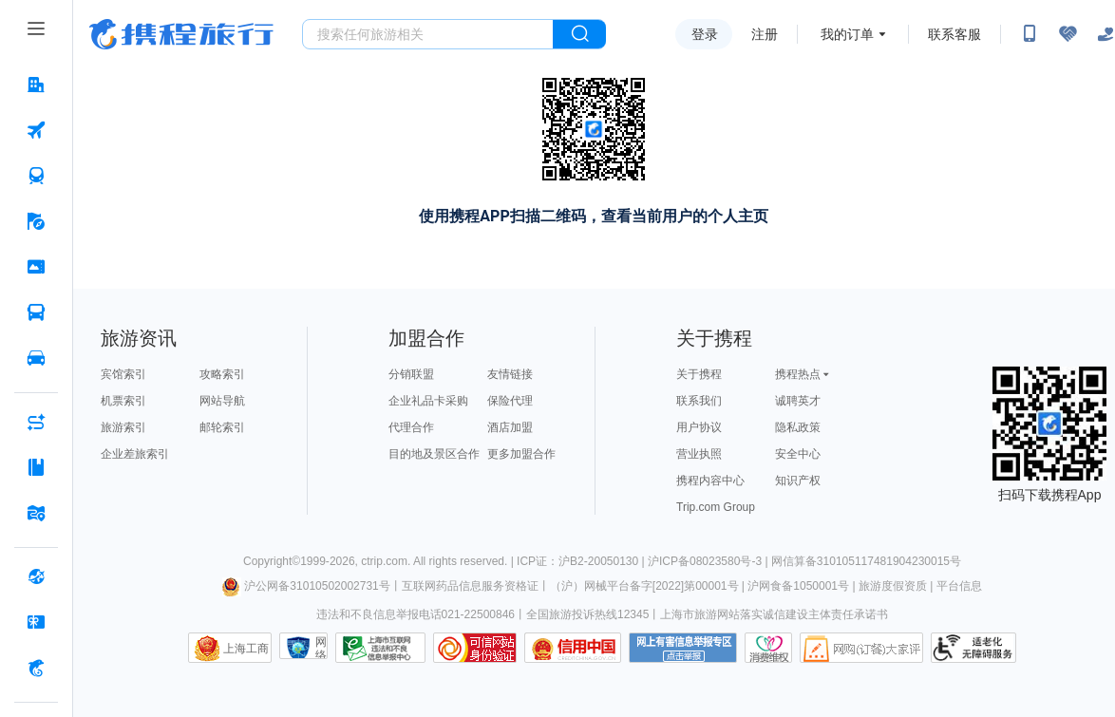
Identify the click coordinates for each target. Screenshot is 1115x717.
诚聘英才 (798, 400)
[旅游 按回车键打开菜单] (36, 221)
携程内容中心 (710, 480)
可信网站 (475, 647)
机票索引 (123, 400)
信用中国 (572, 647)
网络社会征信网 (321, 647)
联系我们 (699, 400)
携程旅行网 (181, 34)
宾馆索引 (123, 374)
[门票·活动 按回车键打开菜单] (36, 267)
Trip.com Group (715, 507)
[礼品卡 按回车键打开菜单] (36, 622)
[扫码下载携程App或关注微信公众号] (1029, 34)
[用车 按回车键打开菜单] (36, 358)
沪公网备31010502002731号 (305, 586)
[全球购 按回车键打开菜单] (36, 576)
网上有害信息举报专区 (683, 647)
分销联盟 (411, 374)
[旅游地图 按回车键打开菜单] (36, 513)
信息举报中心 (380, 647)
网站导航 (222, 400)
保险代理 (510, 400)
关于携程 (699, 374)
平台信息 (959, 586)
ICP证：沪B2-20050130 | (582, 561)
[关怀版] (1105, 34)
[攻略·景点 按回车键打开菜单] (36, 467)
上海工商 (246, 648)
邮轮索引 (222, 427)
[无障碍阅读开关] (1067, 34)
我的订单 (847, 34)
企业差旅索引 (135, 454)
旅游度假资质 (893, 586)
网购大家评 (861, 647)
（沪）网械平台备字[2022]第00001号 (644, 586)
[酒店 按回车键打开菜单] (36, 84)
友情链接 (510, 374)
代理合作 (411, 427)
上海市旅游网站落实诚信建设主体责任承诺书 (774, 614)
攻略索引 (222, 374)
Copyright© (271, 561)
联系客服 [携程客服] (954, 34)
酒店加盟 (510, 427)
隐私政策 (798, 427)
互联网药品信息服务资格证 (470, 586)
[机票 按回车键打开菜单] (36, 130)
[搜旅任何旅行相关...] (428, 34)
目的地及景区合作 (434, 454)
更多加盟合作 (521, 454)
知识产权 (798, 480)
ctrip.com (384, 561)
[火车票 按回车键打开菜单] (36, 176)
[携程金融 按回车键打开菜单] (36, 668)
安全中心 (798, 454)
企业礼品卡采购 (428, 400)
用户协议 (699, 427)
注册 (764, 34)
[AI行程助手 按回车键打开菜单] (36, 422)
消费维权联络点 (768, 647)
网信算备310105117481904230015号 (866, 561)
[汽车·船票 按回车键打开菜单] (36, 312)
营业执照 (699, 454)
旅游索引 (123, 427)
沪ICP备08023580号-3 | (709, 561)
